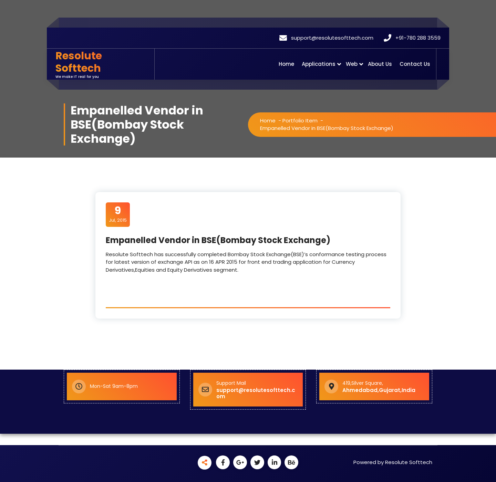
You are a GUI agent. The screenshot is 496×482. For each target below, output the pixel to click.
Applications (318, 64)
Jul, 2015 (117, 214)
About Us (380, 64)
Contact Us (415, 64)
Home (286, 64)
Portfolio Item (300, 120)
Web (352, 64)
